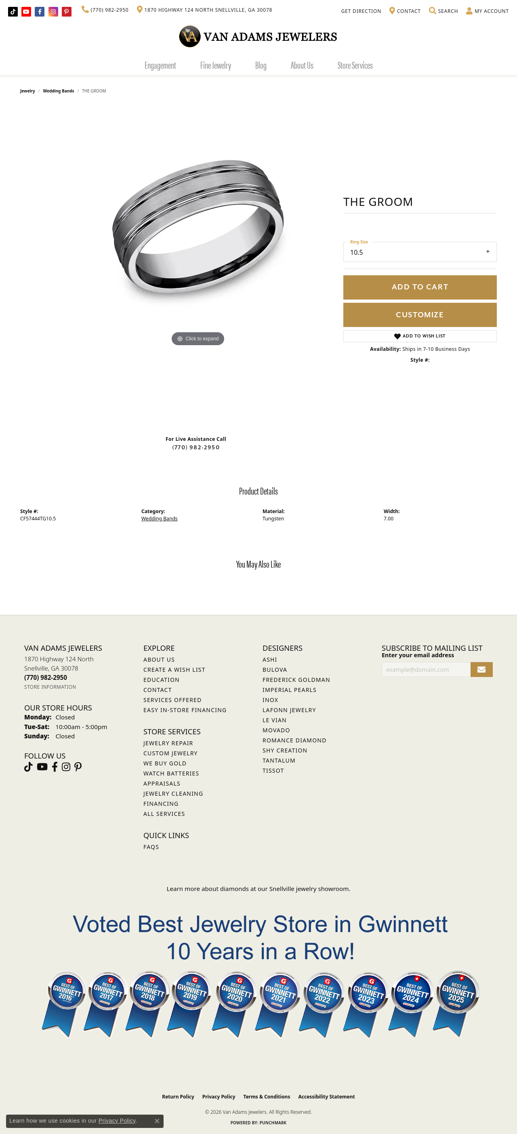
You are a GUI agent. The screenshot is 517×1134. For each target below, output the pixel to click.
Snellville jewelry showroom (309, 889)
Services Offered (172, 700)
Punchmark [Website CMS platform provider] (273, 1123)
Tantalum (279, 760)
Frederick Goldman (296, 679)
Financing (161, 803)
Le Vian (275, 720)
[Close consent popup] (157, 1121)
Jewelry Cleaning (173, 793)
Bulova (275, 669)
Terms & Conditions (267, 1096)
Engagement (160, 64)
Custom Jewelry (170, 753)
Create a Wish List (174, 669)
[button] (443, 11)
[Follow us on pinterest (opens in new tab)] (66, 12)
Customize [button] (420, 315)
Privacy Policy (218, 1096)
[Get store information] (50, 686)
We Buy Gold (165, 763)
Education (161, 679)
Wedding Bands (58, 91)
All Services (164, 813)
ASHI (270, 659)
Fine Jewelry (215, 64)
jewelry (27, 91)
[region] (198, 267)
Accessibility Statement (326, 1096)
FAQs (151, 847)
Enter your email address (418, 655)
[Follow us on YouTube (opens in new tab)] (26, 12)
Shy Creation (285, 750)
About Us (302, 64)
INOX (270, 700)
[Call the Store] (45, 677)
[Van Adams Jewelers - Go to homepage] (258, 36)
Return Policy (178, 1096)
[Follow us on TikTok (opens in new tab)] (13, 12)
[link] (105, 10)
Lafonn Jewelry (289, 710)
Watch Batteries (171, 773)
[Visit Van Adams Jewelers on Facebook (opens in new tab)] (39, 12)
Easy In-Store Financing (185, 710)
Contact (157, 690)
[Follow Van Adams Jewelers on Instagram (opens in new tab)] (53, 12)
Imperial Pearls (290, 690)
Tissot (273, 770)
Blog (261, 64)
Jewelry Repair (168, 743)
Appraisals (162, 783)
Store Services (355, 64)
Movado (276, 730)
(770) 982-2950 (196, 447)
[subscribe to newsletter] (482, 669)
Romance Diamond (295, 740)
